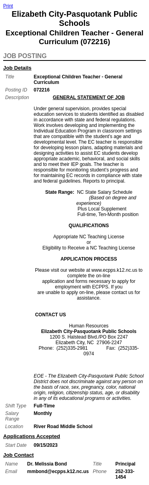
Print (8, 6)
